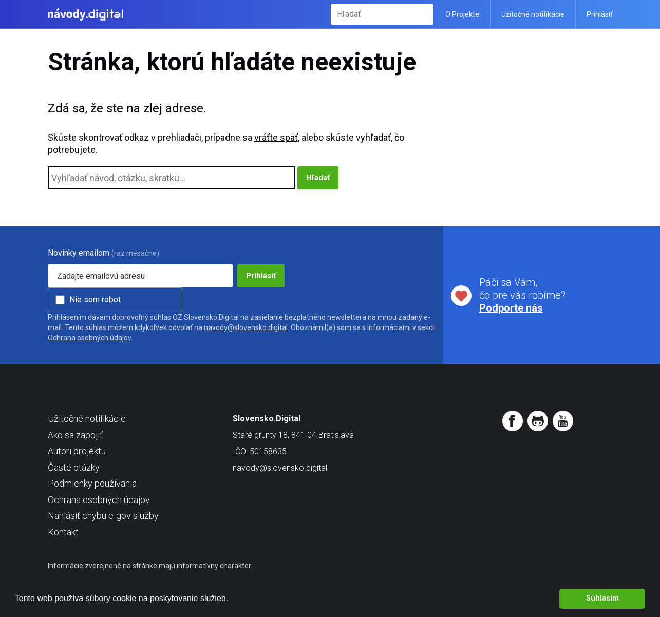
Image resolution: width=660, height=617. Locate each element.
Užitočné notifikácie (532, 14)
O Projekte (462, 14)
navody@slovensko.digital (246, 327)
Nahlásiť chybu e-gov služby (103, 515)
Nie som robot (95, 299)
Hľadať (423, 14)
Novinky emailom (78, 253)
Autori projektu (77, 451)
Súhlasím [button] (602, 598)
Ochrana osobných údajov (89, 338)
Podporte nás (511, 308)
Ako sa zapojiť (75, 435)
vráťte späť (276, 137)
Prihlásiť (600, 14)
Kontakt (63, 532)
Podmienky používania (92, 483)
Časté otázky (74, 467)
